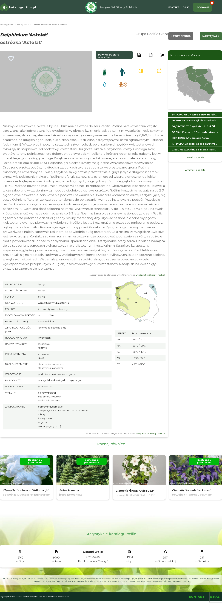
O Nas (186, 7)
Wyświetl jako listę (195, 169)
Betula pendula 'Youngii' (93, 561)
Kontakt (173, 7)
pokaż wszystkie (195, 157)
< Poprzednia (181, 36)
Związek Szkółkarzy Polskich (151, 275)
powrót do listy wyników (108, 56)
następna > (210, 36)
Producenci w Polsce (185, 55)
